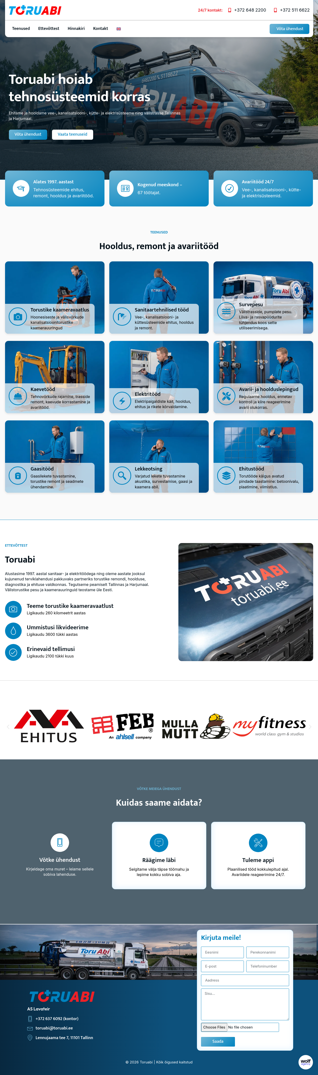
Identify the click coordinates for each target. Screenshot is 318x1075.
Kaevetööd (43, 389)
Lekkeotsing (148, 468)
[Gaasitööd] (18, 475)
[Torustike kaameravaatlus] (18, 316)
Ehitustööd (251, 468)
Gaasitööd (42, 468)
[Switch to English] (119, 28)
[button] (8, 727)
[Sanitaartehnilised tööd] (122, 316)
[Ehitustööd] (226, 475)
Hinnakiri (76, 28)
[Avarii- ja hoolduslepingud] (226, 396)
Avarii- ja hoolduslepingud (269, 389)
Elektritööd (148, 394)
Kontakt (100, 28)
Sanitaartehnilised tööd (162, 309)
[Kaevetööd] (18, 396)
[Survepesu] (226, 311)
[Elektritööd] (122, 401)
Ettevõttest (48, 28)
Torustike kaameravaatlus (60, 309)
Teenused (21, 28)
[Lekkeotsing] (122, 475)
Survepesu (251, 304)
